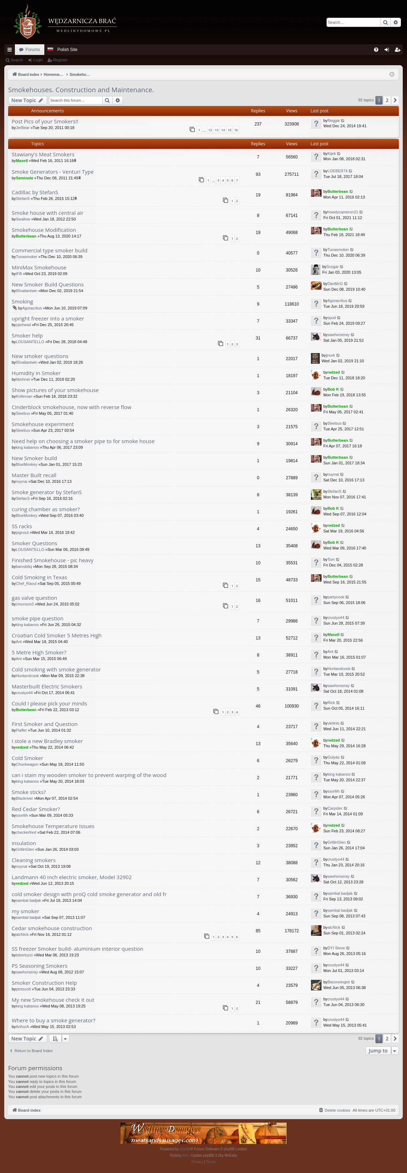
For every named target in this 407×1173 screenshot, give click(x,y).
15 (229, 130)
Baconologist (339, 982)
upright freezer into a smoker (48, 318)
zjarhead (23, 325)
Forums (33, 49)
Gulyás (334, 757)
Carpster (335, 808)
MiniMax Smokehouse (39, 267)
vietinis (334, 723)
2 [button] (387, 100)
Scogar (333, 266)
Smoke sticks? (29, 792)
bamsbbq (24, 566)
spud (332, 317)
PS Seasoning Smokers (39, 965)
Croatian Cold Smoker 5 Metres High (57, 635)
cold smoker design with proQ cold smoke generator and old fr (89, 894)
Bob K (333, 389)
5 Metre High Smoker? (39, 652)
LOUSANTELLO (30, 342)
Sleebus (23, 413)
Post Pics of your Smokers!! (45, 121)
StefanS (23, 198)
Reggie (334, 120)
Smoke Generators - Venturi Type (53, 171)
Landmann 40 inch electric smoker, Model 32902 (72, 877)
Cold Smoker (27, 758)
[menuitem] (376, 49)
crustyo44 (336, 617)
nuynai (21, 481)
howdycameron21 (343, 212)
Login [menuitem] (388, 51)
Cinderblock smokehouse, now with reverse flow (71, 407)
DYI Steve (336, 948)
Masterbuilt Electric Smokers (47, 686)
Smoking (22, 301)
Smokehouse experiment (43, 424)
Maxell (22, 160)
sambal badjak (28, 900)
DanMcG (335, 283)
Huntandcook (27, 676)
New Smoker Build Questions (48, 284)
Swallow (23, 219)
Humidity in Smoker (36, 373)
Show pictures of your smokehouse (55, 390)
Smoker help (27, 335)
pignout (22, 532)
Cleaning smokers (34, 860)
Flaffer (21, 730)
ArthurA (22, 1026)
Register (60, 60)
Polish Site (67, 49)
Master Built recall (34, 475)
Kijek (332, 153)
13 (216, 130)
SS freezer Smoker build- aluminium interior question (77, 948)
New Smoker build (34, 458)
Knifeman (24, 396)
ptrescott (23, 989)
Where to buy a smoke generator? (53, 1020)
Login (38, 60)
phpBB (185, 1149)
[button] (395, 100)
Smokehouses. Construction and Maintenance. (81, 89)
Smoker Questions (34, 543)
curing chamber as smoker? (46, 509)
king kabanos (27, 447)
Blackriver (24, 798)
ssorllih (334, 791)
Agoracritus (32, 308)
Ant (19, 641)
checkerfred (26, 832)
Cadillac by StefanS (35, 192)
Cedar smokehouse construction (52, 928)
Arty (186, 1155)
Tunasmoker (27, 257)
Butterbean (338, 191)
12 (210, 130)
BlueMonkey (27, 464)
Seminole (24, 178)
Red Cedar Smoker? (36, 809)
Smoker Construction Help (44, 982)
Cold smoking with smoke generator (56, 669)
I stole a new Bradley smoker (47, 741)
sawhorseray (339, 335)
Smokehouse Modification (44, 230)
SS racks (22, 526)
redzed (334, 372)
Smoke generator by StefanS (47, 492)
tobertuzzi (24, 955)
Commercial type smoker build (50, 250)
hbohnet (23, 379)
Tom (331, 559)
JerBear (23, 127)
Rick (331, 702)
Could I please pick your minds (49, 703)
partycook (336, 597)
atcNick (22, 934)
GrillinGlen (25, 849)
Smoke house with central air (48, 213)
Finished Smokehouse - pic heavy (52, 560)
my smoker (25, 911)
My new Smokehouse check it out (53, 999)
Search (17, 60)
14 (223, 130)
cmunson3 (25, 604)
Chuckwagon (27, 764)
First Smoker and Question (45, 724)
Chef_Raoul (26, 583)
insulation (24, 843)
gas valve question (34, 597)
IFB (19, 274)
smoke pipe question (37, 618)
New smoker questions (40, 356)
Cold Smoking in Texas (39, 577)
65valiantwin (27, 291)
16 (236, 130)
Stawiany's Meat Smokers (43, 154)
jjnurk (330, 355)
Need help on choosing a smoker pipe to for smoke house (83, 441)
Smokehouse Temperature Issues (53, 826)
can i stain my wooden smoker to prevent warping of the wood (89, 775)
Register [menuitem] (399, 51)
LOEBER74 (338, 171)
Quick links (11, 51)
